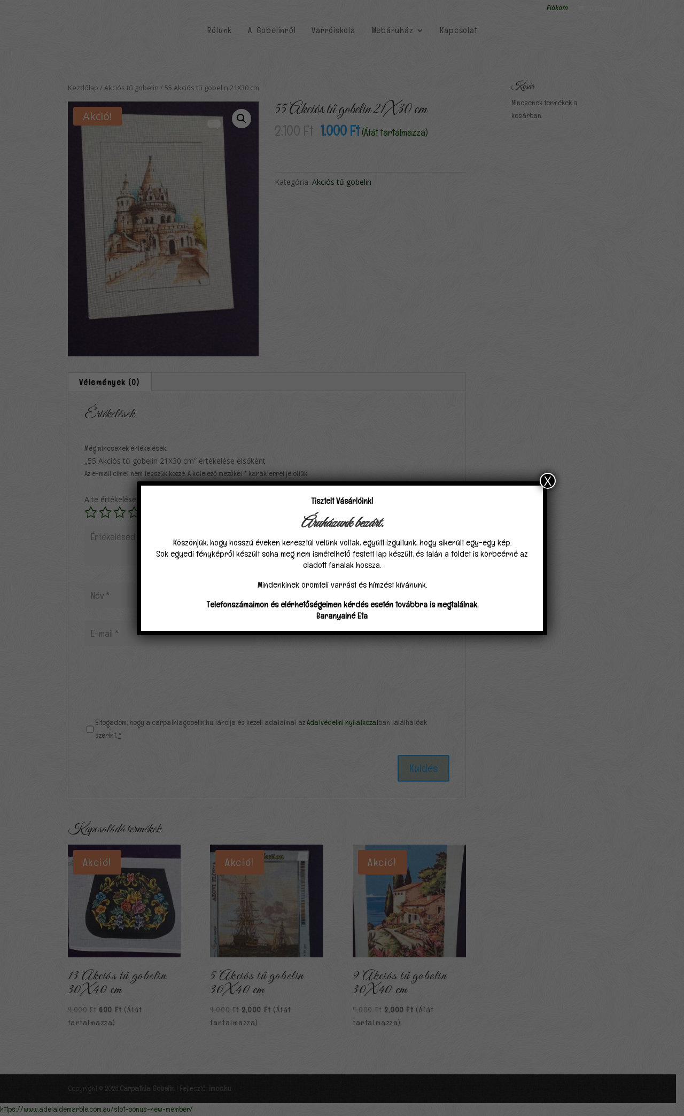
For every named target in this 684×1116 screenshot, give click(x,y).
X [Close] (547, 481)
